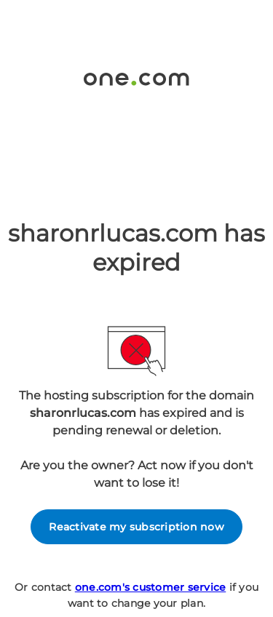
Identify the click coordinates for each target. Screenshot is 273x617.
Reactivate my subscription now (136, 526)
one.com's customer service (150, 587)
